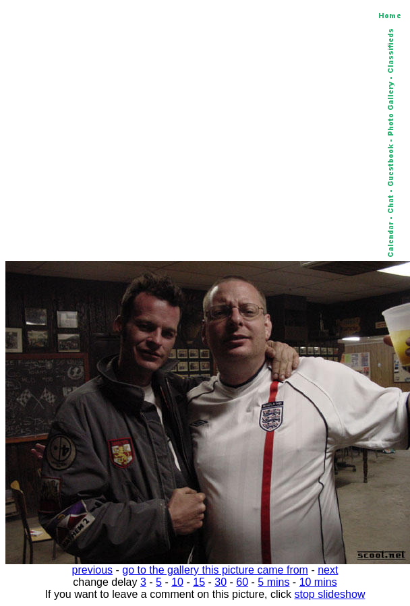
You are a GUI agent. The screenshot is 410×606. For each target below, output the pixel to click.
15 (199, 582)
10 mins (318, 582)
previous (92, 570)
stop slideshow (330, 594)
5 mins (273, 582)
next (328, 570)
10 (177, 582)
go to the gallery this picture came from (215, 570)
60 (242, 582)
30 (220, 582)
